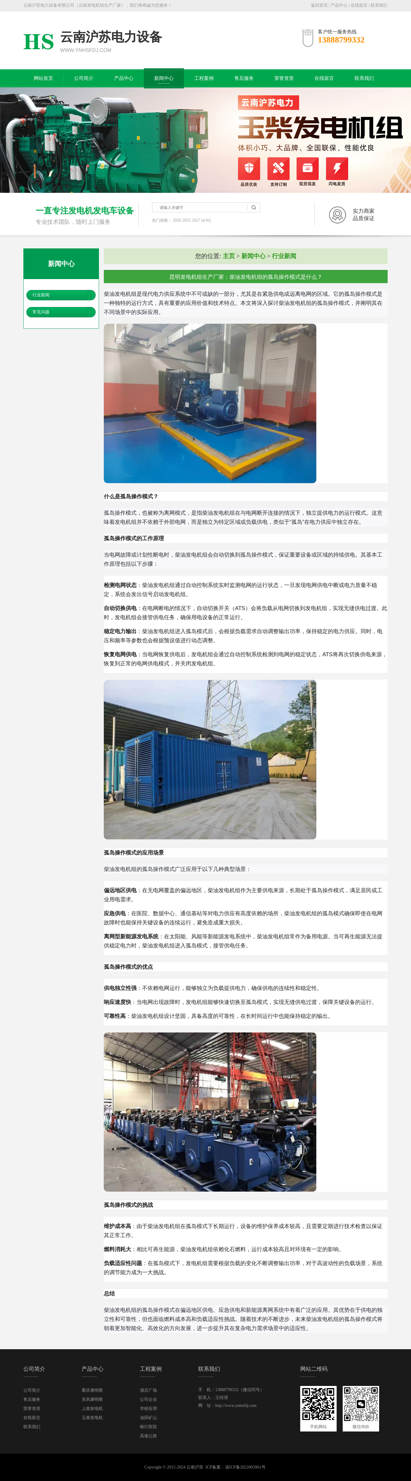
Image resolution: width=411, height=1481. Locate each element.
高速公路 (148, 1436)
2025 (186, 220)
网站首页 (43, 78)
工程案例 (204, 78)
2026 (177, 220)
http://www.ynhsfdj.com (235, 1405)
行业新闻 (40, 295)
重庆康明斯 (92, 1390)
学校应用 (148, 1408)
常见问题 (40, 312)
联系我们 (379, 5)
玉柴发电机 (92, 1417)
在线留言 (359, 5)
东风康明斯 (92, 1399)
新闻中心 (164, 78)
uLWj (206, 220)
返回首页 (319, 5)
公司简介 (83, 78)
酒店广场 (148, 1390)
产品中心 (339, 5)
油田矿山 (148, 1417)
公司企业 (148, 1399)
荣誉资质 (284, 78)
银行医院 (148, 1427)
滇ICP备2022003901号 (245, 1467)
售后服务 (244, 78)
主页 (229, 256)
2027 (196, 220)
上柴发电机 (92, 1408)
